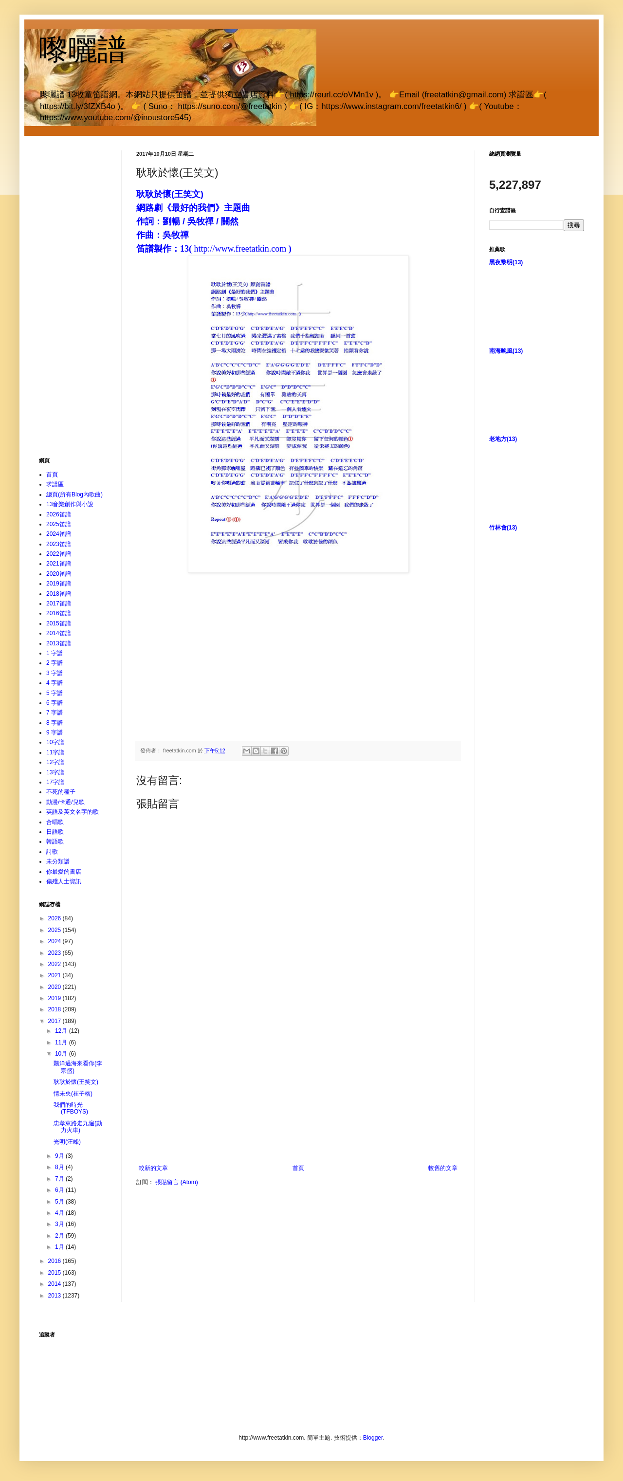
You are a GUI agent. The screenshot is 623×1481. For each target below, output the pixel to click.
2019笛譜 (58, 583)
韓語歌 (55, 841)
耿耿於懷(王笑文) (76, 1082)
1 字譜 (54, 653)
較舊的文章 (443, 1176)
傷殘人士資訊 (63, 881)
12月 (62, 1030)
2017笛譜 (58, 603)
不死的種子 (60, 791)
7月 (60, 1178)
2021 (55, 975)
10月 (62, 1053)
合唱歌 (55, 822)
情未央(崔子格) (73, 1093)
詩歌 (52, 851)
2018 (55, 1009)
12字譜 (55, 762)
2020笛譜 (58, 573)
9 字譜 (54, 732)
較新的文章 (153, 1176)
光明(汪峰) (67, 1141)
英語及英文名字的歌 (72, 811)
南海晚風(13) (506, 350)
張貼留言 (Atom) (176, 1190)
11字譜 (55, 752)
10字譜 (55, 742)
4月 (60, 1212)
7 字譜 (54, 712)
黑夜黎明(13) (506, 262)
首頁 (298, 1176)
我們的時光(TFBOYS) (71, 1108)
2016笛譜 (58, 613)
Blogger (373, 1437)
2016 (55, 1261)
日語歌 (55, 831)
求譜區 (55, 484)
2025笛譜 (58, 524)
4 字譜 (54, 682)
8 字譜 (54, 722)
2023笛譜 (58, 544)
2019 (55, 998)
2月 (60, 1235)
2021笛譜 (58, 563)
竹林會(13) (503, 527)
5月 (60, 1201)
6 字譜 (54, 702)
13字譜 (55, 772)
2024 (55, 941)
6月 (60, 1190)
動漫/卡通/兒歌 (65, 802)
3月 (60, 1224)
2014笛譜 (58, 633)
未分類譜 (58, 861)
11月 (62, 1042)
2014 (55, 1283)
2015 (55, 1272)
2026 (55, 918)
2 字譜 (54, 662)
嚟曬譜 (83, 49)
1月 (60, 1246)
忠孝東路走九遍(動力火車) (78, 1127)
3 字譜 (54, 673)
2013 (55, 1295)
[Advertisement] (298, 1100)
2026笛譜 (58, 514)
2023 (55, 953)
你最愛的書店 (63, 871)
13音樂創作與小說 (69, 504)
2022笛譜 (58, 553)
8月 (60, 1167)
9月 (60, 1155)
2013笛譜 (58, 643)
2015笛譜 (58, 623)
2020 (55, 987)
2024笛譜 (58, 533)
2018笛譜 (58, 593)
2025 (55, 930)
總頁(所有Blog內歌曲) (74, 494)
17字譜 (55, 782)
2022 (55, 964)
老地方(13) (503, 439)
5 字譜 (54, 693)
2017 (55, 1021)
